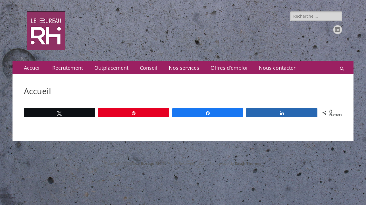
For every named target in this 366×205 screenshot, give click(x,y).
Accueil (32, 67)
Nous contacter (277, 67)
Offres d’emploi (229, 67)
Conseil (148, 67)
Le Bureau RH (148, 163)
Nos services (184, 67)
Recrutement (67, 67)
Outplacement (111, 67)
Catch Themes (248, 163)
